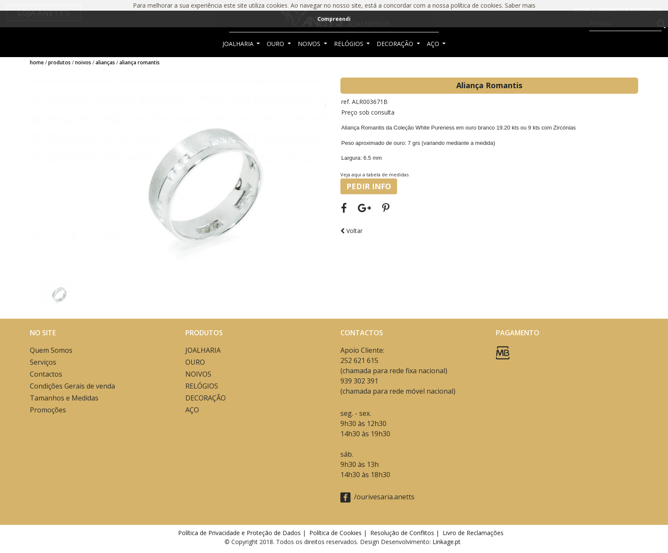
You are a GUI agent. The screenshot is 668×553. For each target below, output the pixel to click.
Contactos (46, 374)
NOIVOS (310, 44)
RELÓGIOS (349, 44)
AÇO (434, 44)
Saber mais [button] (520, 5)
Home (37, 62)
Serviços (43, 362)
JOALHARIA (238, 44)
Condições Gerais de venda (72, 386)
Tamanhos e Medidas (64, 398)
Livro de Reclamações (475, 533)
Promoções (48, 410)
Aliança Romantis (139, 62)
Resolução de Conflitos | (405, 533)
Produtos (59, 62)
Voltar (351, 231)
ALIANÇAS (105, 62)
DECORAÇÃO (396, 44)
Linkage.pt (446, 542)
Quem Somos (51, 350)
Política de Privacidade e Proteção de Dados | (243, 533)
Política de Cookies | (339, 533)
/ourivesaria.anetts (377, 497)
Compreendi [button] (334, 19)
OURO (276, 44)
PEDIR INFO (368, 186)
